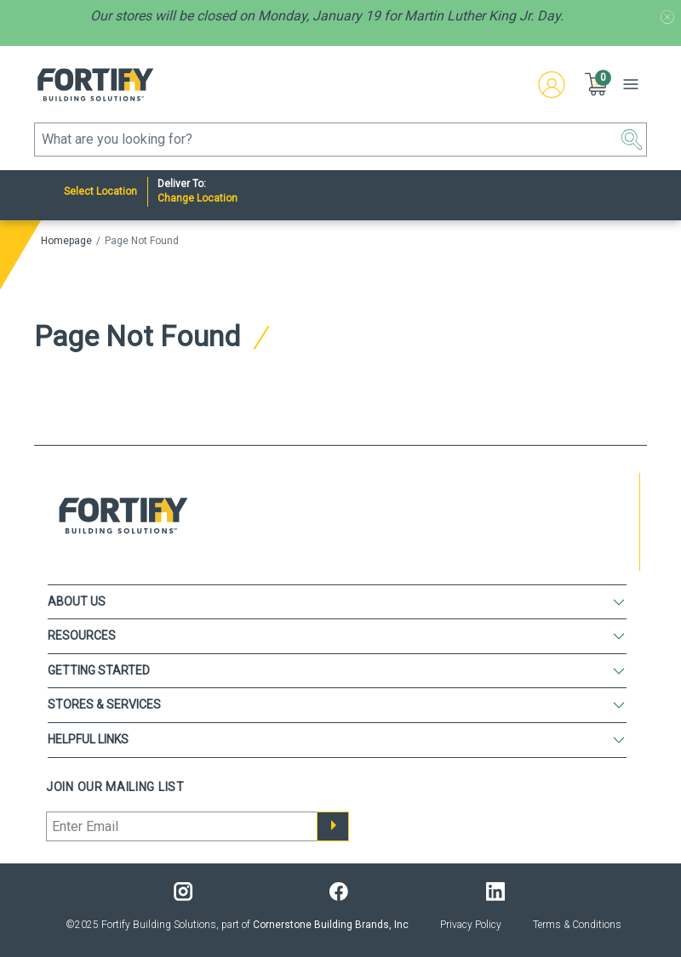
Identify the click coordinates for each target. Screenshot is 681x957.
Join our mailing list (115, 787)
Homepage (66, 241)
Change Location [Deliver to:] (197, 198)
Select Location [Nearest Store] (100, 191)
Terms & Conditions (577, 925)
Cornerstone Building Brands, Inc (331, 925)
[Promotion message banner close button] (667, 17)
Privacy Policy (470, 925)
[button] (598, 84)
